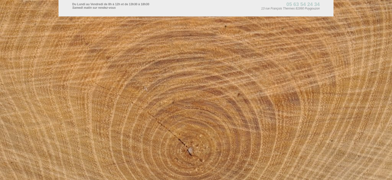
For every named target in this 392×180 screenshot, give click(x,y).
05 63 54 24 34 (303, 4)
